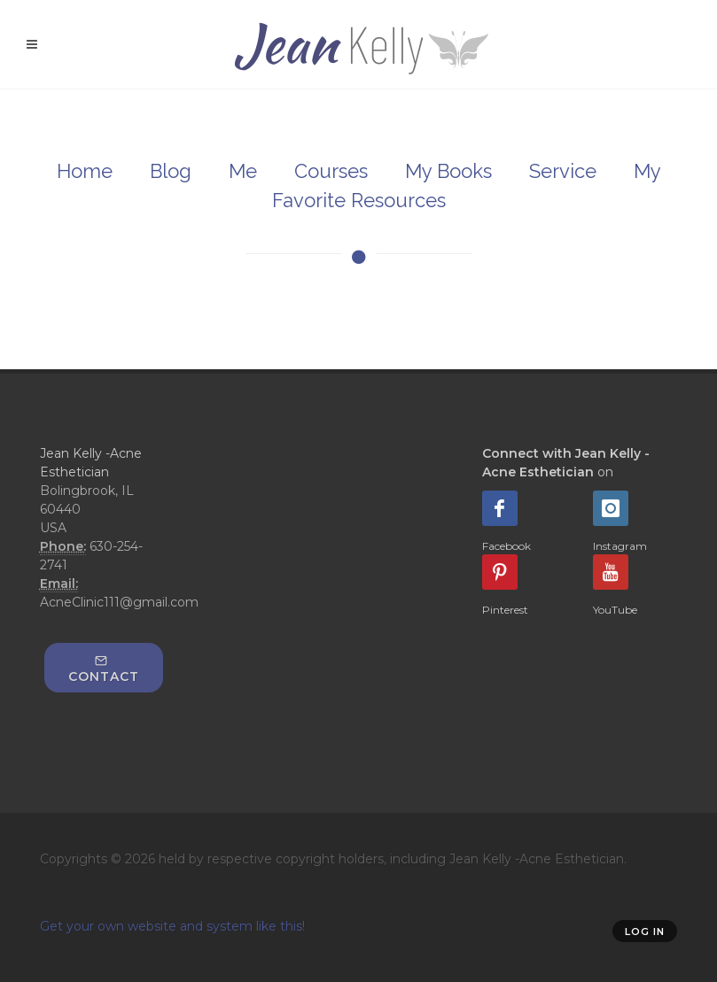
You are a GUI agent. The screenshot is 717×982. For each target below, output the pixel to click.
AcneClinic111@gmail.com (119, 602)
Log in (645, 931)
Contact (103, 669)
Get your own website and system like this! (172, 926)
